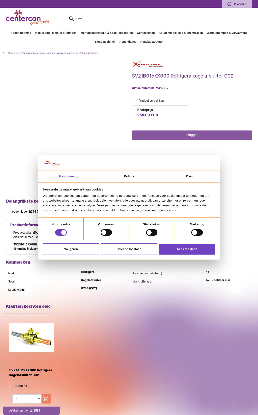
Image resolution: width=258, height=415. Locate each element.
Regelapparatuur (151, 41)
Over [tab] (189, 176)
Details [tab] (129, 176)
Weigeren (71, 249)
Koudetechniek (105, 41)
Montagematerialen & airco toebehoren (107, 32)
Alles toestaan (187, 249)
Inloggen (240, 3)
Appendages (128, 41)
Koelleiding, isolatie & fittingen (56, 32)
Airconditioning (20, 32)
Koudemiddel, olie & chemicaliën (181, 32)
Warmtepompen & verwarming (227, 32)
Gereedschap (146, 32)
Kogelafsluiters (89, 53)
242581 (35, 410)
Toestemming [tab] (68, 176)
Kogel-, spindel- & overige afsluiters (59, 53)
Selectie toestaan (129, 249)
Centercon (14, 53)
